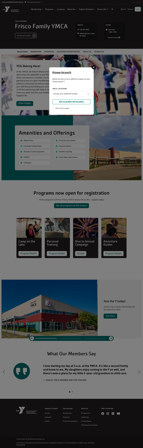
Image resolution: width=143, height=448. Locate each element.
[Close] (93, 67)
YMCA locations (59, 89)
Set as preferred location (71, 101)
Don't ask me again (60, 108)
